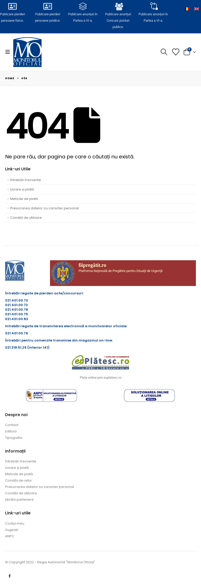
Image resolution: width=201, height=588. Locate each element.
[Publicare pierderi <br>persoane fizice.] (12, 6)
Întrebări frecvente (25, 180)
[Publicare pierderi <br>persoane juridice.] (48, 6)
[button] (9, 52)
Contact (11, 424)
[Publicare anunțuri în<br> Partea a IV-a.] (83, 6)
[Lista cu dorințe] (175, 52)
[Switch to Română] (187, 9)
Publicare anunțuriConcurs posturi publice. (118, 20)
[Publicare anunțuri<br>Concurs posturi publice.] (118, 7)
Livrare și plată (22, 189)
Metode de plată (24, 199)
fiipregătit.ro (92, 265)
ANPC (9, 536)
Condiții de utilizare (26, 217)
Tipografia (13, 437)
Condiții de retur (18, 480)
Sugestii (11, 529)
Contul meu (14, 523)
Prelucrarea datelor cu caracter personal (44, 208)
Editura (11, 431)
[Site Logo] (27, 52)
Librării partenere (19, 499)
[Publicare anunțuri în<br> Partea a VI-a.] (153, 6)
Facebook (9, 576)
